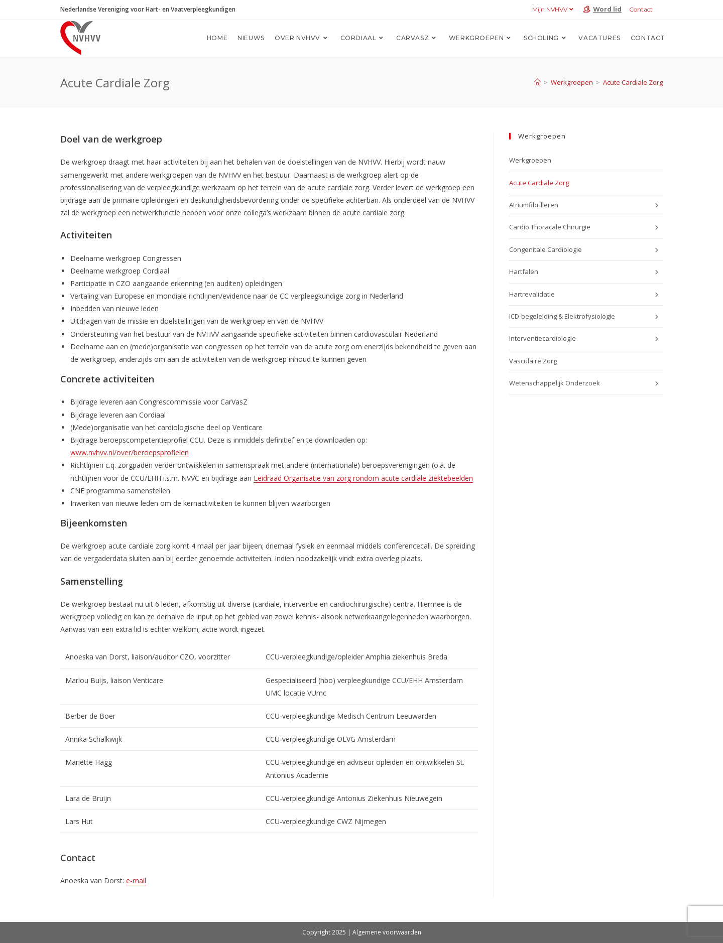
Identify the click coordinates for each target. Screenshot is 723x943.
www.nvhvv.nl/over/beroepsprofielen (129, 452)
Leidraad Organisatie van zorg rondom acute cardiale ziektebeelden (363, 478)
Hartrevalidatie (586, 295)
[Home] (537, 82)
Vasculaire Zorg (534, 360)
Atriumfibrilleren (586, 205)
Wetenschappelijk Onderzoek (586, 383)
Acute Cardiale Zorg (633, 82)
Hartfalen (586, 272)
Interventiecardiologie (586, 339)
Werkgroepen (530, 160)
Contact (641, 9)
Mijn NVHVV (554, 9)
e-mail (136, 880)
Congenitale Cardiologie (586, 250)
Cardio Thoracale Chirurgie (586, 227)
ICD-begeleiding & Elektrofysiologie (586, 317)
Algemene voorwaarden (386, 932)
